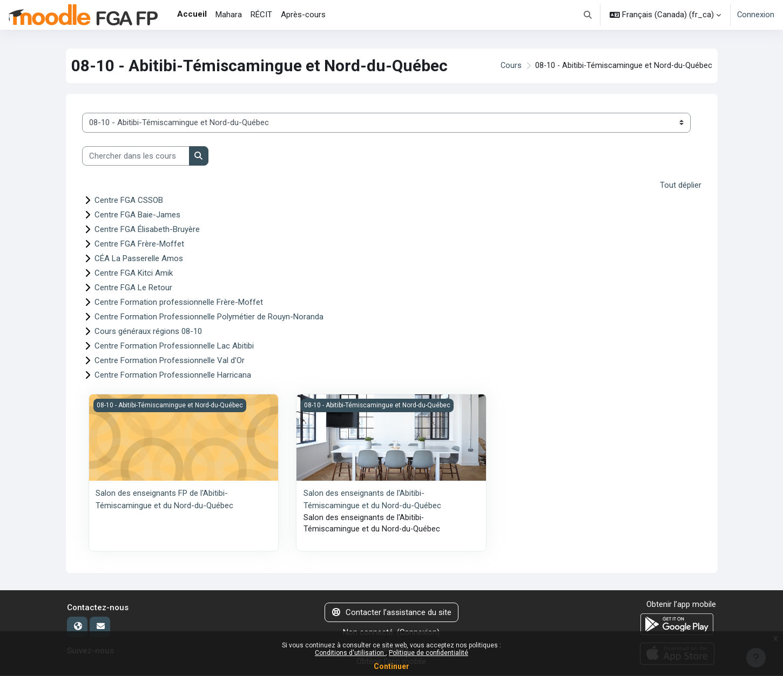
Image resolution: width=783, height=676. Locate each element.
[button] (588, 15)
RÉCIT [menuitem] (261, 14)
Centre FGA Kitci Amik (133, 273)
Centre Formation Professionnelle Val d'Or (169, 360)
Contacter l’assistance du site (392, 613)
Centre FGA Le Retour (133, 287)
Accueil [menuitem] (192, 14)
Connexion (755, 14)
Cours (508, 66)
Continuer (391, 666)
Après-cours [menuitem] (303, 14)
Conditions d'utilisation (350, 653)
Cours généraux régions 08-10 (148, 331)
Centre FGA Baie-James (137, 215)
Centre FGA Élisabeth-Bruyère (147, 229)
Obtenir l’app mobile (681, 605)
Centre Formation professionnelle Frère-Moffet (178, 302)
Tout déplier (680, 185)
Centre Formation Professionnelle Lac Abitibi (174, 346)
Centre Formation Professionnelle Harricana (172, 375)
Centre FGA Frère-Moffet (139, 244)
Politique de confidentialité (428, 653)
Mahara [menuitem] (228, 14)
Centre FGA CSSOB (128, 200)
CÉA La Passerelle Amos (138, 258)
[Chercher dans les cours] (136, 156)
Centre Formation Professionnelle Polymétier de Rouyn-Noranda (208, 317)
